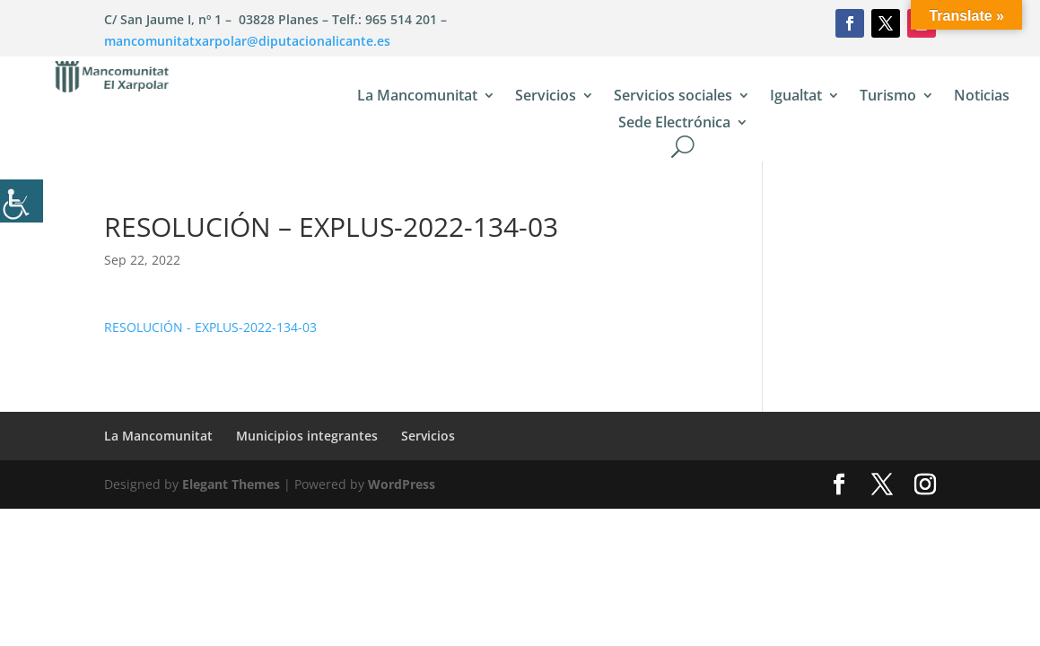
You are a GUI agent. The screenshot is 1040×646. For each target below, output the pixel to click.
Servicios (545, 97)
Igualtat (796, 97)
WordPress (401, 484)
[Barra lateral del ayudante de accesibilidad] (21, 201)
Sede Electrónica (674, 124)
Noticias (981, 97)
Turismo (888, 97)
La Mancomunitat (417, 97)
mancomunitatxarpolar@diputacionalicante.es (247, 40)
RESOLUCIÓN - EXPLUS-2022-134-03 (210, 327)
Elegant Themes (231, 484)
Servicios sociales (673, 97)
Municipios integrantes (307, 435)
